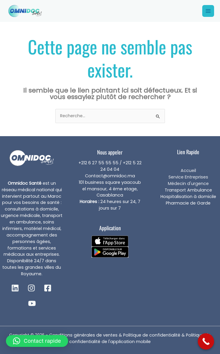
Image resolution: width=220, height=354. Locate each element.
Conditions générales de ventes (83, 335)
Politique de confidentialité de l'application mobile (140, 338)
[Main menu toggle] (208, 11)
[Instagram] (31, 288)
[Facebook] (47, 288)
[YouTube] (32, 303)
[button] (37, 341)
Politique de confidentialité (152, 335)
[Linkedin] (15, 288)
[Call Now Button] (206, 341)
